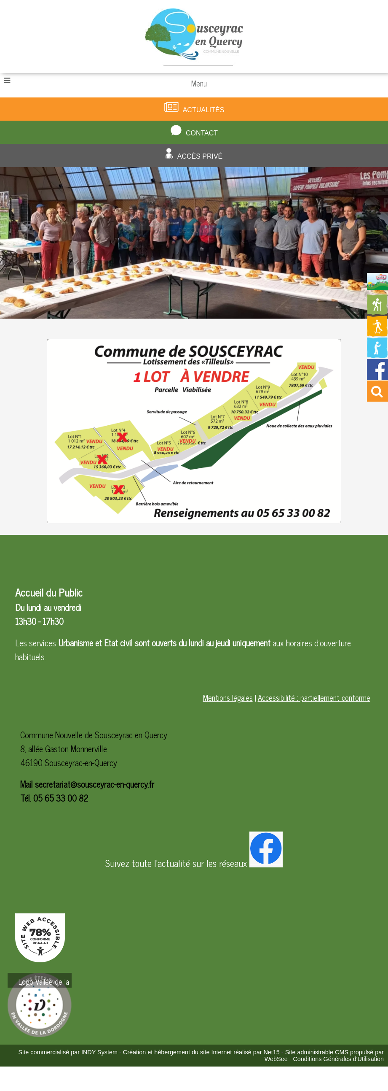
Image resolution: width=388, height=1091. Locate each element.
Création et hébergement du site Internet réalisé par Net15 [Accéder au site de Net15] (201, 1052)
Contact (202, 133)
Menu (199, 83)
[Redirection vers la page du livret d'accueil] (377, 287)
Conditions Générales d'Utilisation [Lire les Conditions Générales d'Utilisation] (338, 1059)
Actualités (204, 109)
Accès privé (200, 156)
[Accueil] (194, 36)
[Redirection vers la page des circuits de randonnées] (377, 312)
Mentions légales (228, 697)
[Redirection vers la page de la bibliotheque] (377, 355)
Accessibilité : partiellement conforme (314, 697)
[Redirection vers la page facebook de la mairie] (377, 376)
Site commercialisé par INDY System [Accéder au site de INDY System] (68, 1052)
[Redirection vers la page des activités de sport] (377, 333)
